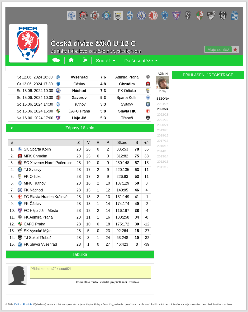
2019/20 (162, 130)
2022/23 (162, 114)
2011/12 (162, 167)
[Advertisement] (207, 155)
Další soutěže (141, 61)
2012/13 (162, 161)
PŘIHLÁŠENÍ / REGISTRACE (208, 75)
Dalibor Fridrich (23, 304)
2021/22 (162, 120)
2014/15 (162, 151)
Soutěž (106, 61)
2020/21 (162, 125)
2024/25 (162, 104)
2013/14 (162, 156)
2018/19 (162, 135)
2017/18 (162, 140)
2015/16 (162, 146)
